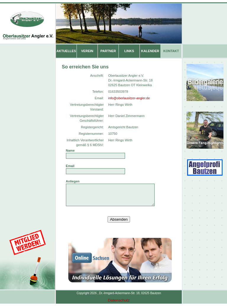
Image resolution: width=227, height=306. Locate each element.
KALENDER (150, 49)
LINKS (129, 49)
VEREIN (87, 49)
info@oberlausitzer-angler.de (129, 96)
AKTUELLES (66, 49)
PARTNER (108, 49)
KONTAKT (171, 49)
